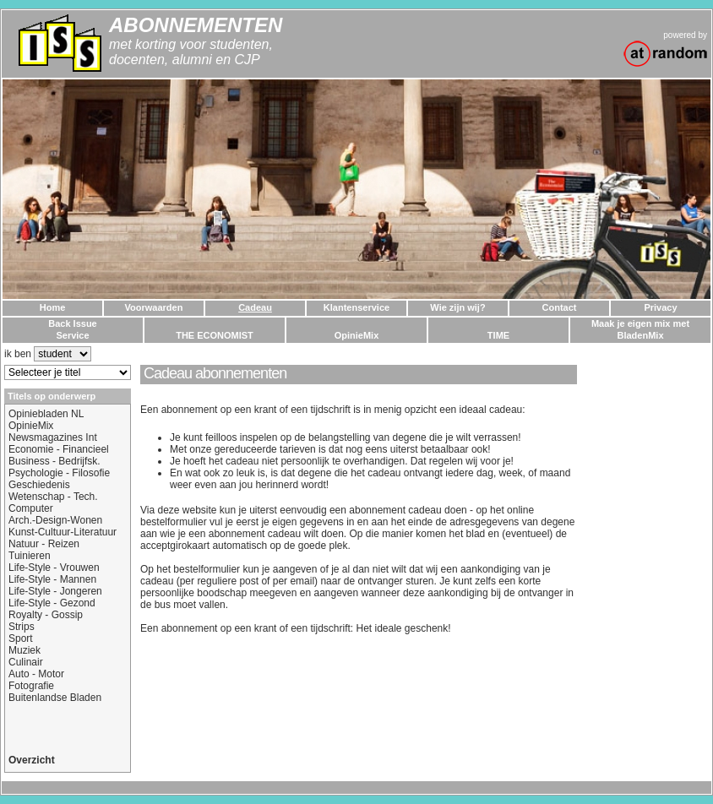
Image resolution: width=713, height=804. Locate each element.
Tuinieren (29, 556)
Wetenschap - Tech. (53, 496)
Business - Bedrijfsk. (54, 461)
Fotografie (31, 686)
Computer (30, 508)
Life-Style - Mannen (52, 579)
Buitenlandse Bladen (54, 698)
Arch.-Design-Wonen (55, 520)
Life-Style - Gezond (51, 603)
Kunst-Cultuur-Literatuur (62, 532)
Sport (20, 638)
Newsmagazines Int (52, 437)
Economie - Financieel (58, 449)
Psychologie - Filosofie (59, 473)
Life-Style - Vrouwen (54, 567)
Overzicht (31, 760)
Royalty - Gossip (45, 615)
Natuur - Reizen (43, 544)
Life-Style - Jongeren (55, 591)
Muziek (24, 650)
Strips (21, 627)
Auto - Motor (36, 674)
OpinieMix (30, 426)
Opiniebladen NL (46, 414)
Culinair (25, 662)
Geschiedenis (39, 485)
